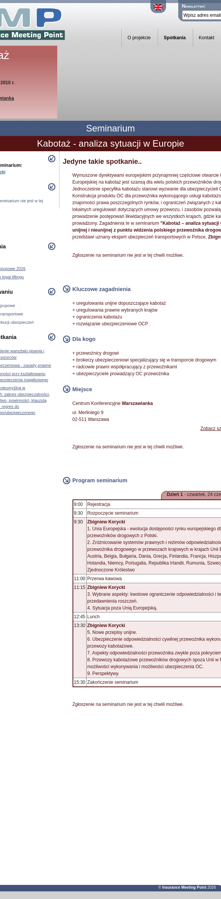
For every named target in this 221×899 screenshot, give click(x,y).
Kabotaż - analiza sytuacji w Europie (110, 143)
